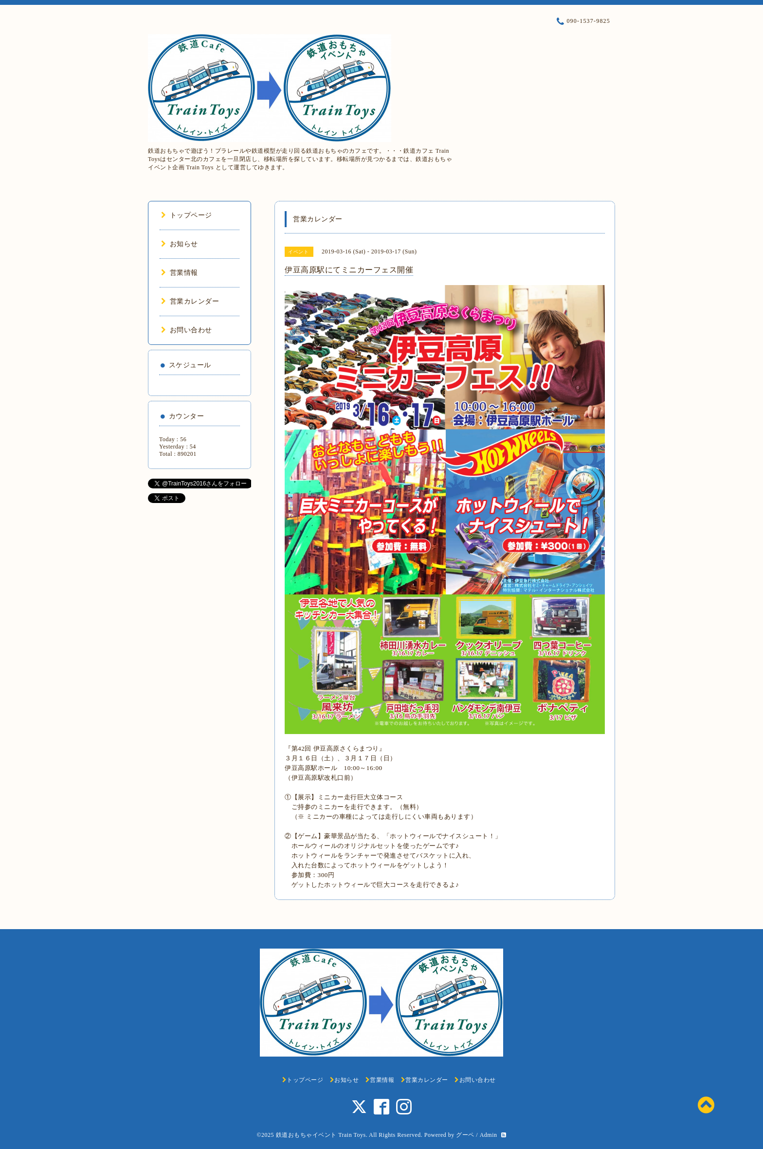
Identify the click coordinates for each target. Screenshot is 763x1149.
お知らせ (179, 244)
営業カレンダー (190, 301)
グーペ (465, 1134)
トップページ (186, 215)
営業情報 (179, 272)
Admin (488, 1134)
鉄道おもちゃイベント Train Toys (321, 1134)
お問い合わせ (186, 330)
